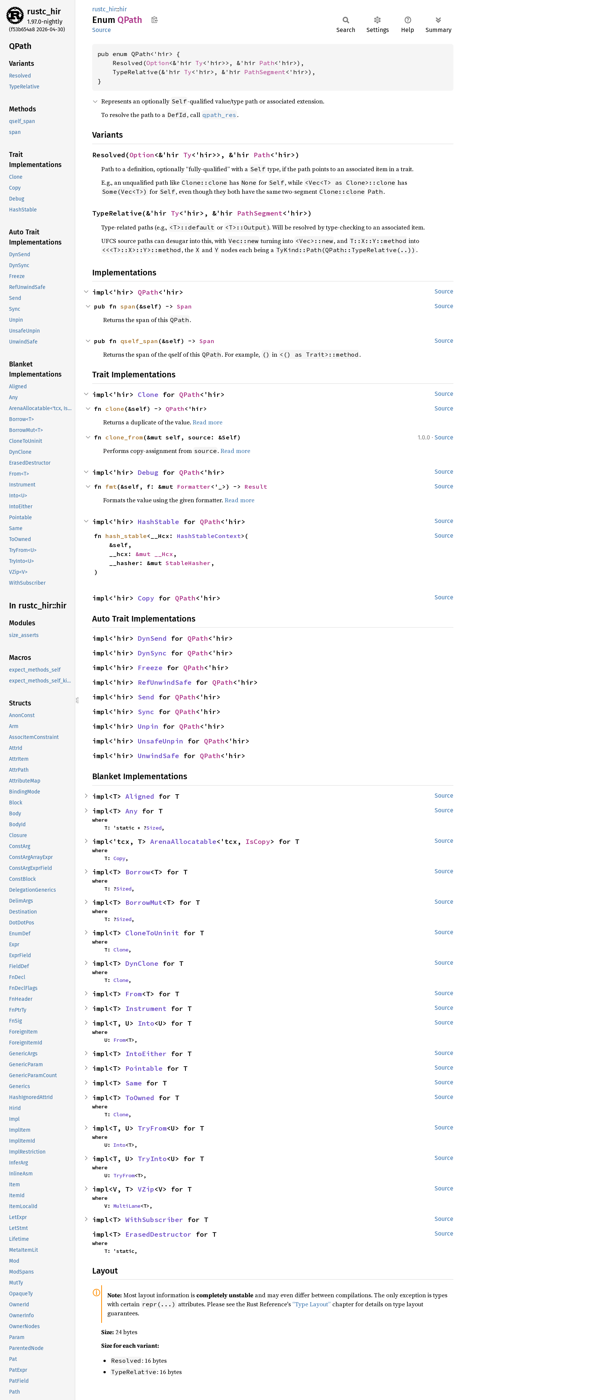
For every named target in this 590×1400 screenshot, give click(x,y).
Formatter (194, 486)
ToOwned (139, 1097)
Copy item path (154, 19)
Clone (148, 394)
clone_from (124, 437)
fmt (111, 486)
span (127, 306)
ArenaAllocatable (183, 841)
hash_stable (126, 536)
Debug (148, 472)
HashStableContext (209, 536)
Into (146, 1023)
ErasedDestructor (158, 1234)
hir (123, 9)
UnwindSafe (158, 755)
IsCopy (257, 841)
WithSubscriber (154, 1219)
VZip (146, 1189)
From (133, 994)
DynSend (152, 638)
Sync (146, 711)
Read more (207, 422)
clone (114, 408)
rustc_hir (44, 11)
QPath (148, 292)
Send (146, 697)
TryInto (152, 1158)
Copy (146, 598)
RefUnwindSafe (165, 682)
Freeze (150, 667)
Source (101, 29)
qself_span (139, 341)
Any (131, 811)
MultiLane (126, 1205)
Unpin (148, 726)
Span (184, 306)
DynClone (141, 963)
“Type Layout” (311, 1304)
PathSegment (265, 72)
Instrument (146, 1008)
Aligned (139, 796)
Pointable (144, 1068)
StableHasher (188, 563)
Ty (199, 63)
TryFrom (152, 1128)
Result (256, 486)
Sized (153, 827)
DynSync (152, 653)
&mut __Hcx (154, 554)
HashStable (158, 521)
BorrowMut (144, 902)
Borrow (137, 872)
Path (266, 63)
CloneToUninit (152, 933)
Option (157, 63)
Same (133, 1083)
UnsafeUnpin (160, 741)
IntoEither (146, 1053)
